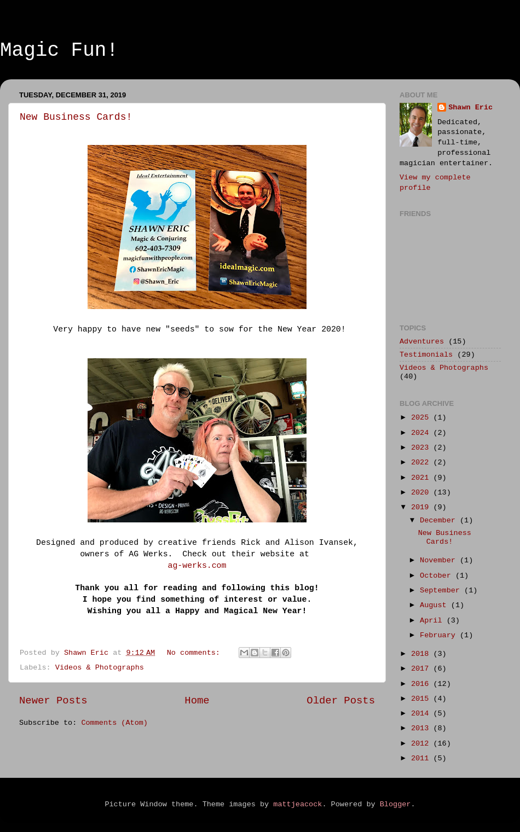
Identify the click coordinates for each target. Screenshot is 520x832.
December (440, 520)
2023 (422, 448)
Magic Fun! (59, 50)
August (435, 605)
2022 (422, 462)
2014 (422, 713)
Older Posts (341, 701)
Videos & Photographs (99, 668)
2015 (422, 699)
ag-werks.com (197, 565)
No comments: (195, 653)
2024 (422, 433)
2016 (422, 684)
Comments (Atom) (114, 723)
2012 (422, 744)
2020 (422, 492)
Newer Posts (53, 701)
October (437, 576)
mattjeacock (297, 804)
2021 (422, 478)
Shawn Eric (470, 107)
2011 (422, 758)
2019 (422, 507)
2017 (422, 669)
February (440, 635)
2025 (422, 418)
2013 (422, 728)
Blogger (395, 804)
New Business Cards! (76, 117)
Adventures (422, 342)
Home (196, 701)
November (440, 560)
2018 (422, 654)
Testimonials (426, 355)
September (442, 590)
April (433, 620)
